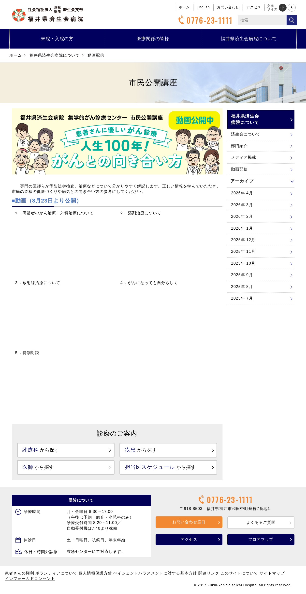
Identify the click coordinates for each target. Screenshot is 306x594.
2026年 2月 (242, 216)
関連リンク (208, 574)
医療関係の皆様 (153, 38)
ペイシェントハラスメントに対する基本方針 (155, 574)
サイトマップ (272, 574)
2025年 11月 (243, 251)
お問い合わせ (228, 7)
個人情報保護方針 (95, 574)
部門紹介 (239, 146)
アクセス (253, 7)
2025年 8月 (242, 287)
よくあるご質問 (261, 523)
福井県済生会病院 (47, 14)
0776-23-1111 (205, 20)
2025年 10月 (243, 263)
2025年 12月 (243, 240)
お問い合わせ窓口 (189, 522)
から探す (42, 450)
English (203, 7)
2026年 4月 (242, 193)
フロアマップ (260, 540)
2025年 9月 (242, 275)
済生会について (245, 134)
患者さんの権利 (19, 574)
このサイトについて (239, 574)
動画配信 (239, 169)
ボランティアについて (56, 574)
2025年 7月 (242, 298)
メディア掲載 (243, 157)
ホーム (184, 7)
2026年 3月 (242, 205)
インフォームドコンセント (30, 579)
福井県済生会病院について (249, 38)
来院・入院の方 (57, 38)
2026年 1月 (242, 228)
